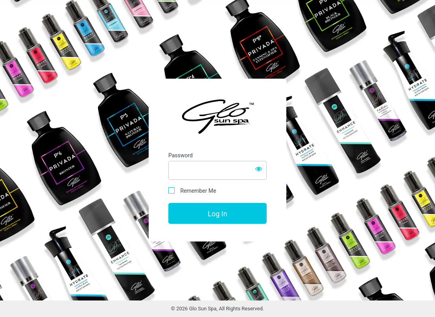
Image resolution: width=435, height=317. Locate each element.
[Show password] (259, 169)
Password (180, 155)
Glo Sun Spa (217, 116)
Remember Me (192, 190)
